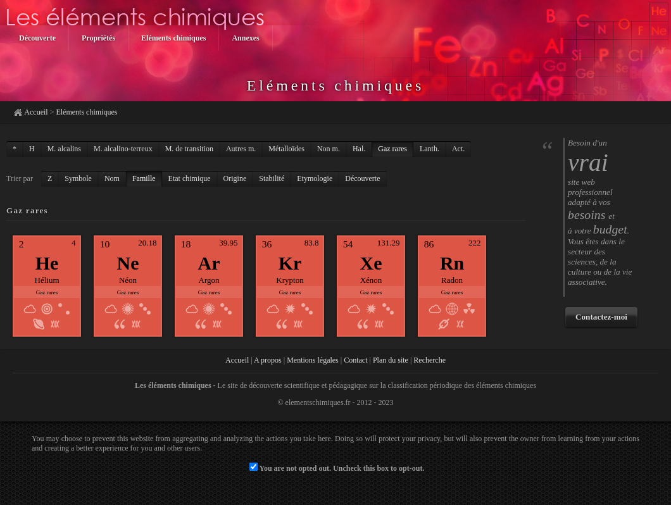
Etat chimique (189, 178)
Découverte (362, 178)
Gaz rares (392, 148)
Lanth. (429, 148)
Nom (112, 178)
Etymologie (314, 178)
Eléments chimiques (86, 112)
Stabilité (271, 178)
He (47, 263)
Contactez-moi (601, 316)
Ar (209, 263)
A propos (268, 360)
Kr (290, 263)
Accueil (35, 112)
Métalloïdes (286, 148)
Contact (355, 360)
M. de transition (189, 148)
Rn (452, 263)
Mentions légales (313, 360)
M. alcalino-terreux (123, 148)
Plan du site (390, 360)
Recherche (429, 360)
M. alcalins (64, 148)
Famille (144, 178)
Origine (235, 178)
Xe (371, 263)
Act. (458, 148)
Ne (128, 263)
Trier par (19, 178)
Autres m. (241, 148)
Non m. (328, 148)
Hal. (359, 148)
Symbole (78, 178)
